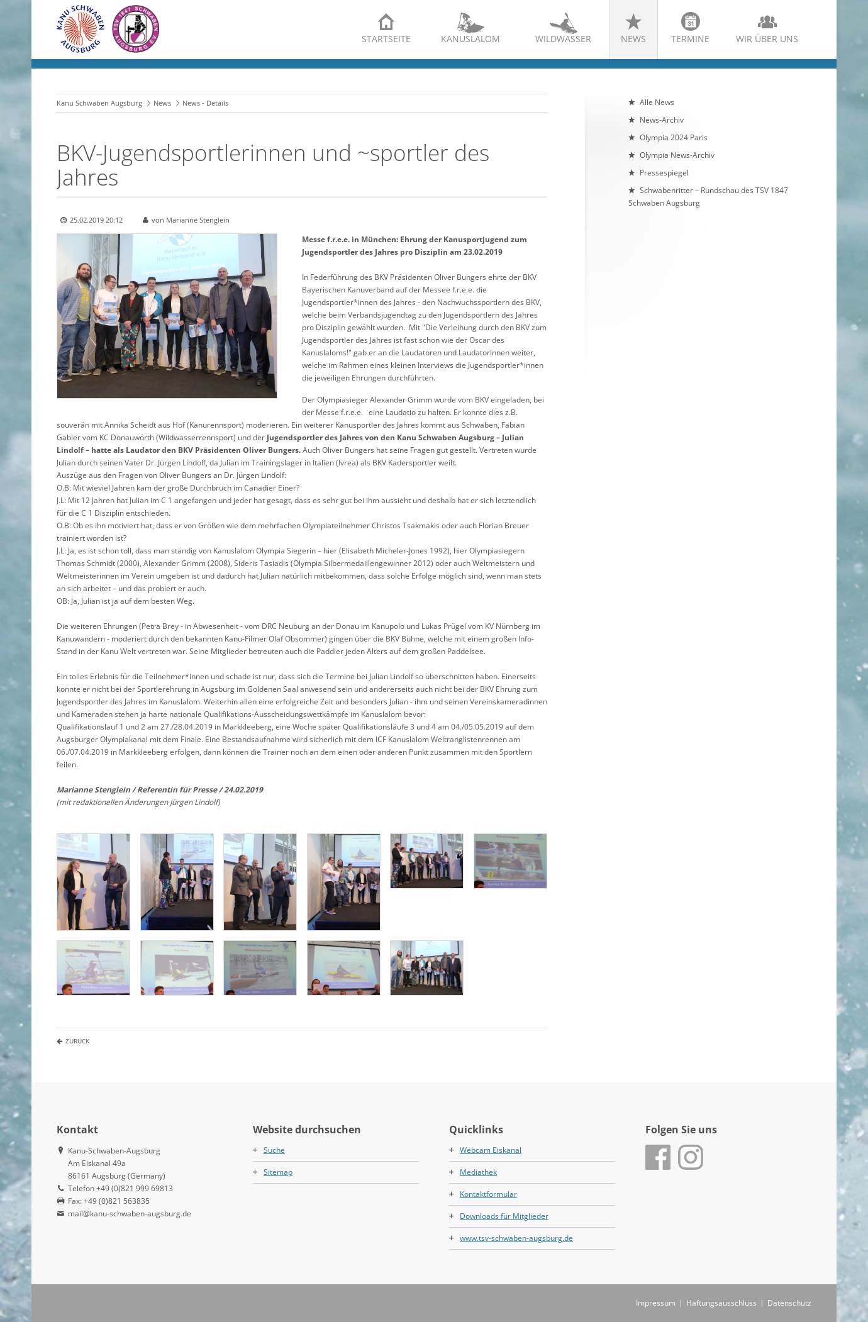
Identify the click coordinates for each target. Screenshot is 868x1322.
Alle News (657, 102)
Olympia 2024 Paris (674, 137)
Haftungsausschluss (721, 1302)
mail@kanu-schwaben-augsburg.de (129, 1213)
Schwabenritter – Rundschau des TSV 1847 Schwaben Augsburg (708, 196)
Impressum (656, 1302)
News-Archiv (662, 119)
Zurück (77, 1040)
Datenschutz (789, 1302)
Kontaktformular (488, 1194)
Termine (690, 39)
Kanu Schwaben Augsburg (99, 103)
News (633, 39)
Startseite (386, 39)
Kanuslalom (470, 39)
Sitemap (278, 1172)
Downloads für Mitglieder (504, 1216)
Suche (274, 1150)
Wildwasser (563, 39)
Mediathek (478, 1172)
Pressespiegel (664, 172)
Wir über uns (767, 39)
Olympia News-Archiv (677, 155)
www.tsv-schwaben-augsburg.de (516, 1238)
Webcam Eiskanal (490, 1150)
